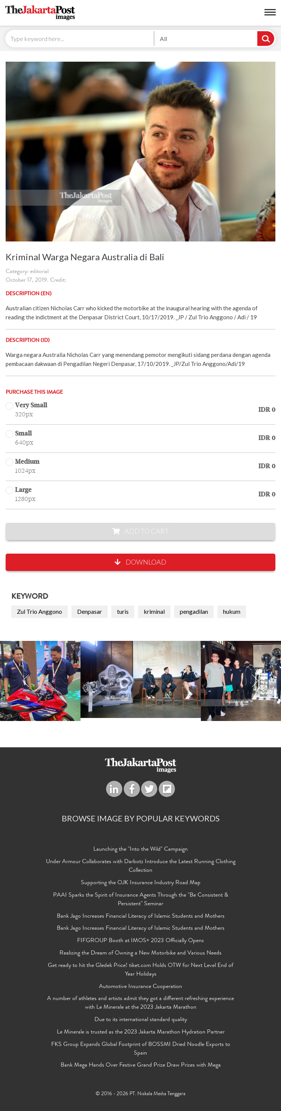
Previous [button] (26, 681)
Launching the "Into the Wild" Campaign (140, 850)
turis (123, 611)
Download (140, 562)
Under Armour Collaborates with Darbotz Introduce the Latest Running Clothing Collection (140, 866)
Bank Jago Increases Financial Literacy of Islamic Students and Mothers (141, 917)
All (163, 38)
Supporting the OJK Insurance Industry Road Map (140, 883)
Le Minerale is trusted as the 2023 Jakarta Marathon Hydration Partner (141, 1032)
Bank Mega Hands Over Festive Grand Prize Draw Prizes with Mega (141, 1065)
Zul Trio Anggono (39, 611)
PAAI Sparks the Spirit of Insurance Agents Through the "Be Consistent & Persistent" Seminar (140, 899)
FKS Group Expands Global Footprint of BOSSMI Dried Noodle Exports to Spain (140, 1049)
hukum (231, 611)
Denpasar (89, 611)
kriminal (154, 611)
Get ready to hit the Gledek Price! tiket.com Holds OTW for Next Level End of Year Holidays (140, 970)
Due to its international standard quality (140, 1020)
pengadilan (194, 611)
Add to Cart (140, 531)
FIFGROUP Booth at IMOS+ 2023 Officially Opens (140, 941)
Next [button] (255, 681)
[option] (141, 679)
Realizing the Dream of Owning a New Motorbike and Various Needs (140, 953)
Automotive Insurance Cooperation (140, 987)
